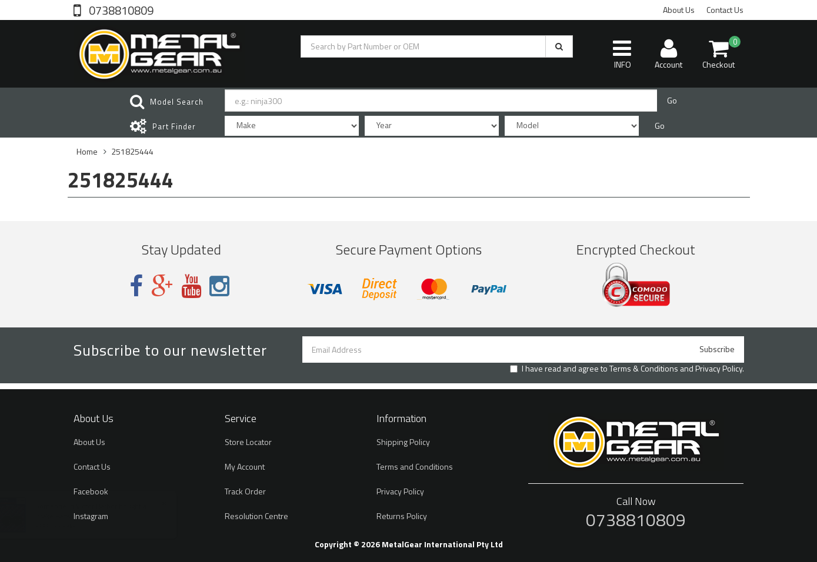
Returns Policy (401, 516)
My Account (245, 466)
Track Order (245, 491)
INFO (622, 54)
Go (672, 100)
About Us (679, 10)
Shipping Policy (403, 442)
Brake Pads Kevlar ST (80, 515)
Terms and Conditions (414, 466)
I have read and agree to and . (627, 368)
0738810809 (120, 9)
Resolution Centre (256, 516)
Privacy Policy (718, 368)
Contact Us (724, 10)
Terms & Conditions (643, 368)
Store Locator (248, 442)
